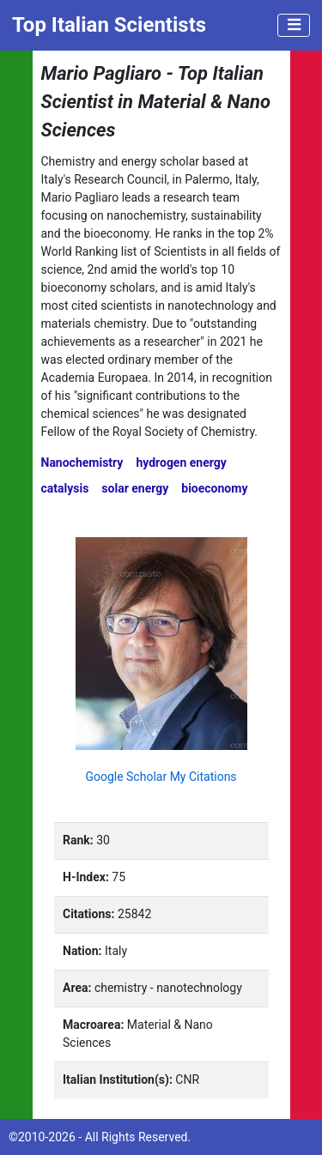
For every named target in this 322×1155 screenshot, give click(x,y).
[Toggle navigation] (293, 26)
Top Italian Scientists (109, 25)
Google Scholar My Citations (160, 776)
